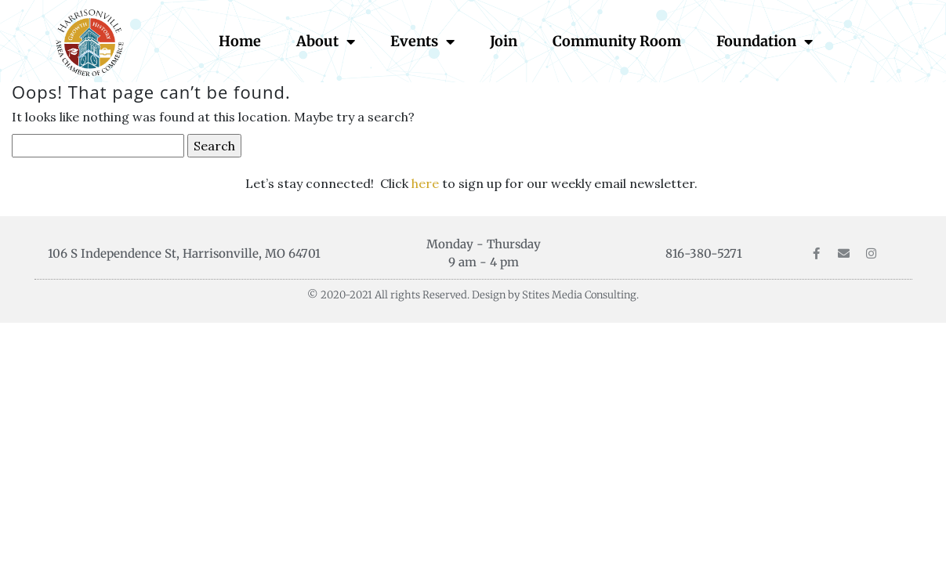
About (325, 41)
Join (503, 41)
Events (422, 41)
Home (240, 41)
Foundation (764, 41)
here (426, 183)
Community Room (617, 41)
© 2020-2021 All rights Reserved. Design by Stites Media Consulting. (473, 295)
